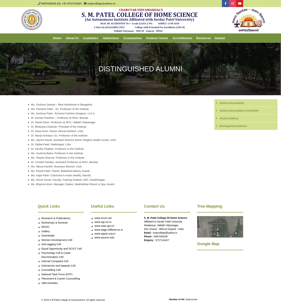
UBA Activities (49, 282)
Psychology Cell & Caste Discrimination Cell (55, 254)
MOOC (45, 226)
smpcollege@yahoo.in (165, 232)
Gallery (45, 231)
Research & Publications (55, 218)
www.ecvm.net (103, 217)
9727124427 (162, 240)
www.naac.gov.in (104, 225)
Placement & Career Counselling (60, 278)
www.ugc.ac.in (102, 221)
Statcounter (191, 299)
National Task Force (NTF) (57, 274)
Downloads (48, 235)
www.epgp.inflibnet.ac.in (108, 229)
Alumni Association (232, 102)
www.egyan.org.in (104, 233)
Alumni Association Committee (239, 110)
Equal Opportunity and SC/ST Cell (61, 248)
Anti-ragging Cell (51, 244)
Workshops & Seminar (54, 222)
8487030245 (161, 236)
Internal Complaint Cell (54, 261)
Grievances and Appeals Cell (58, 265)
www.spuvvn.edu (104, 237)
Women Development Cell (56, 239)
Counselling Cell (51, 269)
